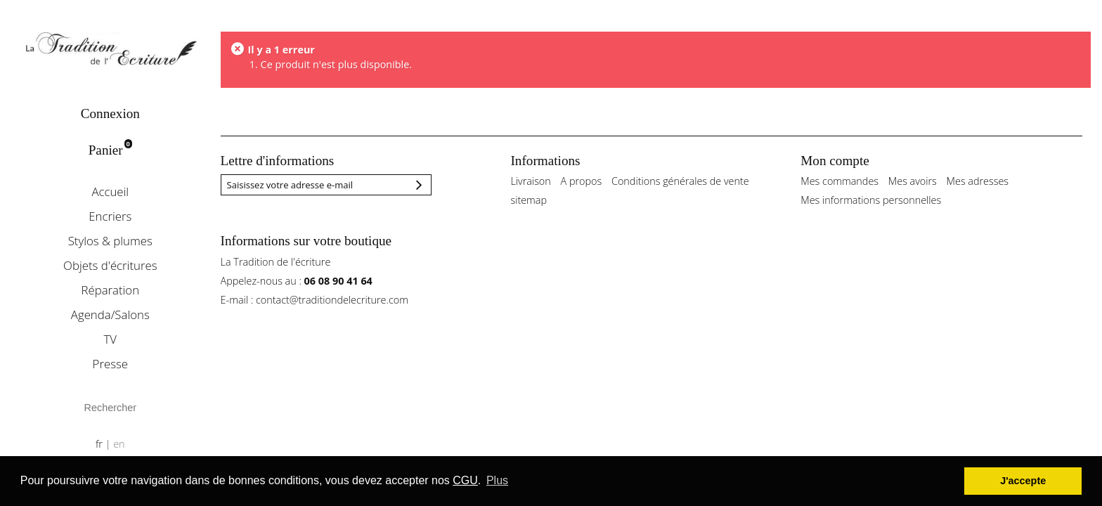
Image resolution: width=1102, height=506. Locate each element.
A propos (581, 181)
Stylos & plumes (110, 241)
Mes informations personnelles (870, 200)
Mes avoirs (912, 181)
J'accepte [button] (1023, 480)
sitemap (528, 200)
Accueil (110, 191)
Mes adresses (978, 181)
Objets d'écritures (110, 265)
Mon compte (834, 160)
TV (110, 339)
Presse (110, 364)
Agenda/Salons (110, 314)
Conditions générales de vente (680, 181)
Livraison (530, 181)
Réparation (110, 290)
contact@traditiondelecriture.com (332, 299)
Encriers (110, 216)
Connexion (110, 113)
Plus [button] (497, 480)
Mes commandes (839, 181)
